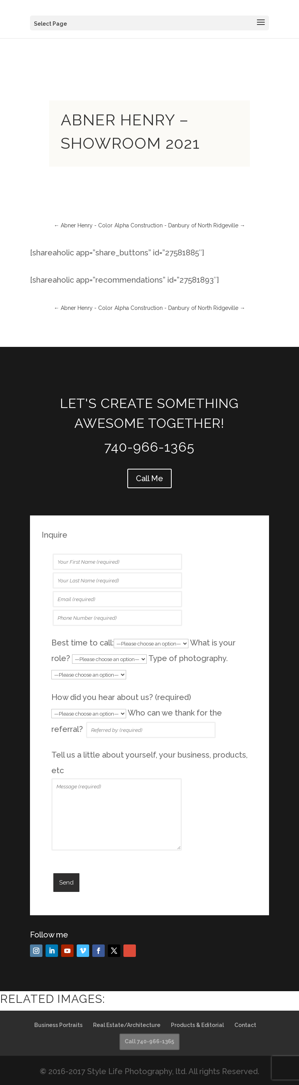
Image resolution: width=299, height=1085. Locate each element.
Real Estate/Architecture (126, 1025)
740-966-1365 (149, 447)
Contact (245, 1025)
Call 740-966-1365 (149, 1041)
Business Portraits (58, 1025)
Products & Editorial (197, 1025)
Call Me (149, 478)
